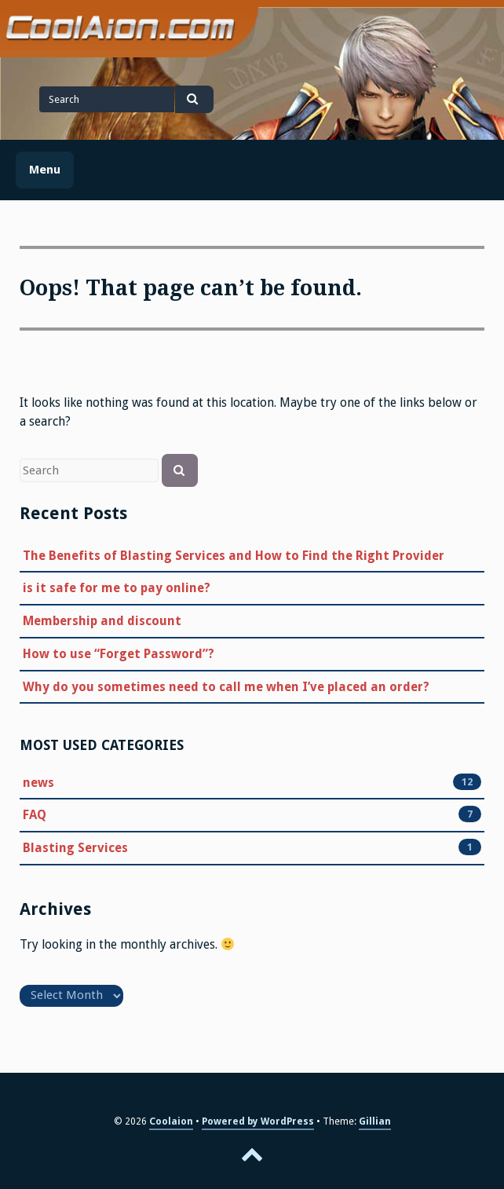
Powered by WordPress (258, 1121)
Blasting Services (75, 847)
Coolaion (171, 1121)
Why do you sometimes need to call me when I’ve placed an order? (226, 686)
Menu (44, 170)
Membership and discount (102, 620)
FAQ (34, 814)
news (38, 782)
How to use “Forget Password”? (118, 653)
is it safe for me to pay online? (116, 587)
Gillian (375, 1121)
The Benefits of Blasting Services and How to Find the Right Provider (233, 555)
